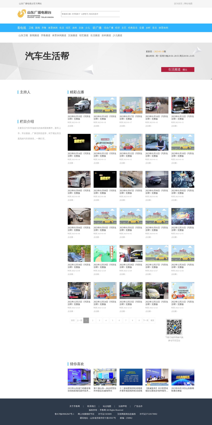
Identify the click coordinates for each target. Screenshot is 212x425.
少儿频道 (117, 35)
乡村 (148, 27)
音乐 (154, 27)
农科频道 (106, 35)
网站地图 (188, 4)
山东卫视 (23, 35)
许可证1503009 (105, 414)
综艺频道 (84, 35)
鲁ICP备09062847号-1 (64, 414)
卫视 (31, 27)
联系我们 (91, 406)
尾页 (152, 320)
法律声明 (123, 406)
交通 (141, 27)
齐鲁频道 (45, 35)
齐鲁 (44, 27)
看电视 (21, 27)
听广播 (97, 27)
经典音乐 (133, 27)
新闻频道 (34, 35)
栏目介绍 (27, 121)
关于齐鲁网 (74, 406)
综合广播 (108, 27)
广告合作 (138, 406)
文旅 (81, 27)
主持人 (25, 92)
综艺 (68, 27)
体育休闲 (53, 27)
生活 (61, 27)
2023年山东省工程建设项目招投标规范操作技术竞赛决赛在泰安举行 (79, 390)
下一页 (145, 320)
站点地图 (107, 406)
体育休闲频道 (59, 35)
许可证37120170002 (148, 414)
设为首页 (178, 4)
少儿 (87, 27)
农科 (74, 27)
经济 (117, 27)
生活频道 (95, 35)
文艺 (124, 27)
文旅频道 (72, 35)
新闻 (37, 27)
